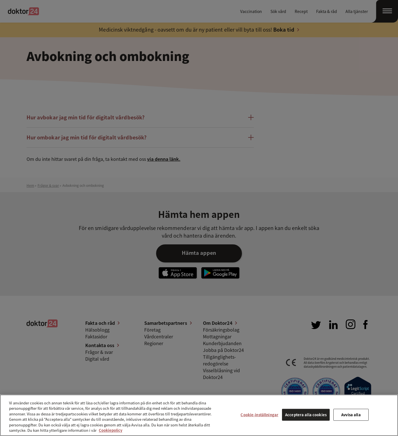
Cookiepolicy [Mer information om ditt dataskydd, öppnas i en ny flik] (110, 430)
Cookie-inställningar (259, 414)
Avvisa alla (350, 414)
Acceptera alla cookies (306, 414)
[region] (199, 415)
